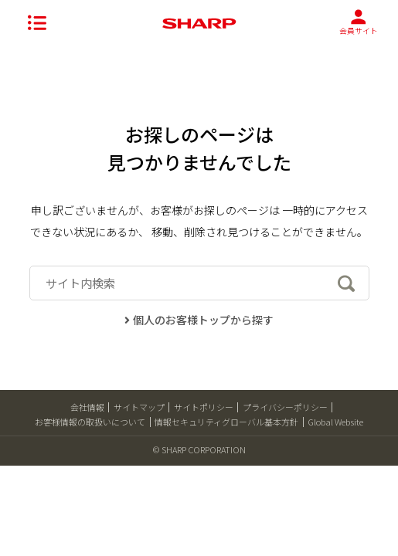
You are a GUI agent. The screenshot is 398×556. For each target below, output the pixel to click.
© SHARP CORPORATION (199, 449)
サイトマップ (139, 407)
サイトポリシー (203, 407)
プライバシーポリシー (285, 407)
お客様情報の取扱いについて (90, 421)
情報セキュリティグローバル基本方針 (226, 421)
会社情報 (87, 407)
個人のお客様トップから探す (199, 319)
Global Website (335, 421)
